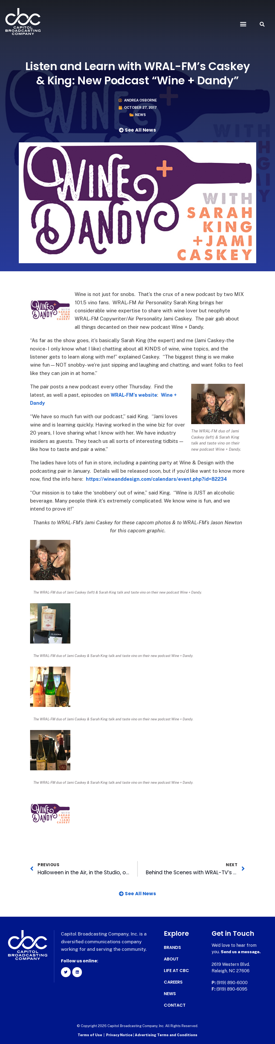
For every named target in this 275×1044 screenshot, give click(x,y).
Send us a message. (241, 951)
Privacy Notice (119, 1035)
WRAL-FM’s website (136, 395)
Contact (175, 1005)
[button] (243, 24)
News (140, 115)
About (171, 959)
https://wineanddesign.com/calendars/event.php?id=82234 (160, 479)
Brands (172, 947)
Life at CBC (176, 970)
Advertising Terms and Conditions (166, 1035)
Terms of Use (90, 1035)
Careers (173, 982)
